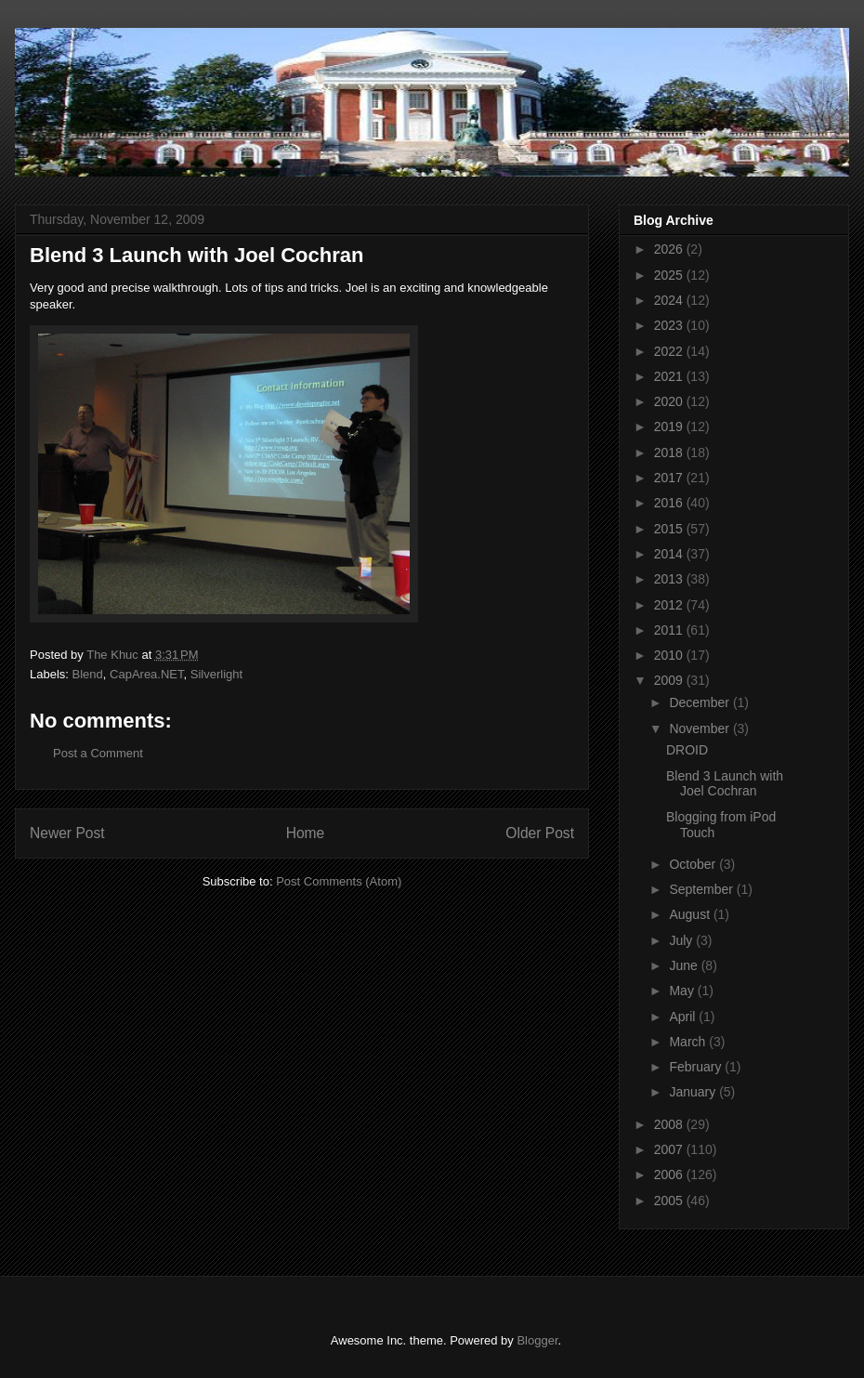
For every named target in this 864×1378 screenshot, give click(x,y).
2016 (670, 502)
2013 (670, 578)
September (702, 889)
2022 (670, 351)
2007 (670, 1149)
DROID (687, 749)
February (697, 1066)
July (682, 940)
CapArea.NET (146, 674)
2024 (670, 300)
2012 (670, 604)
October (694, 864)
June (684, 965)
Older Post (539, 833)
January (694, 1091)
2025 (670, 275)
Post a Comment (98, 753)
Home (305, 833)
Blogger (537, 1340)
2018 (670, 452)
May (683, 990)
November (700, 728)
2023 (670, 325)
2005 (670, 1200)
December (700, 702)
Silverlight (216, 674)
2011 (670, 630)
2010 (670, 655)
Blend (87, 674)
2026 (670, 249)
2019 (670, 426)
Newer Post (67, 833)
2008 (670, 1124)
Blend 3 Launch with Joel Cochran (724, 783)
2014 (670, 553)
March (689, 1041)
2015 (670, 528)
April (684, 1016)
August (691, 914)
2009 (670, 680)
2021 (670, 376)
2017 (670, 477)
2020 (670, 401)
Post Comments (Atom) (338, 881)
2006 (670, 1174)
